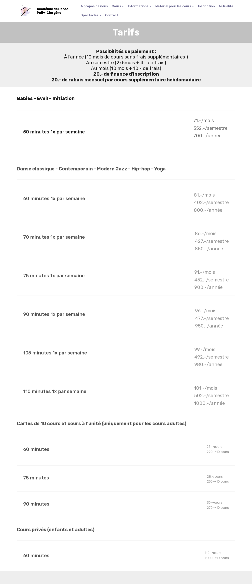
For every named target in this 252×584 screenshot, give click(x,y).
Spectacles (89, 15)
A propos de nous (94, 6)
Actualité (226, 6)
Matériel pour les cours (173, 6)
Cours (116, 6)
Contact (111, 15)
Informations (138, 6)
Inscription (206, 6)
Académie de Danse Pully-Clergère (53, 11)
